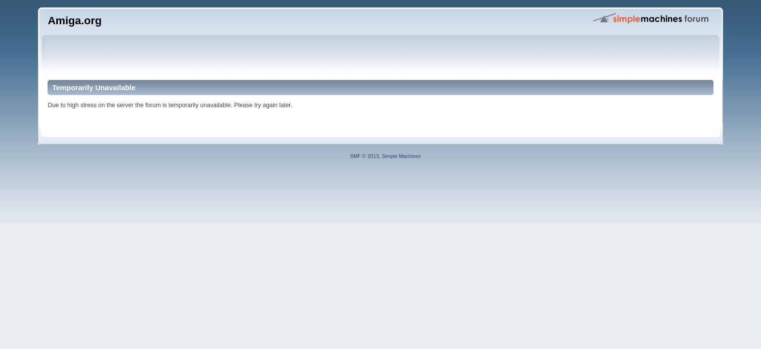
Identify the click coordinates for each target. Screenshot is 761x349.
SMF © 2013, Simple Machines (385, 156)
